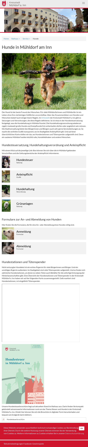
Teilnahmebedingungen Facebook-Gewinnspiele (24, 444)
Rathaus (15, 38)
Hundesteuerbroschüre (15, 419)
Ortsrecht (45, 118)
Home (6, 38)
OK (81, 428)
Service (26, 38)
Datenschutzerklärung (74, 433)
